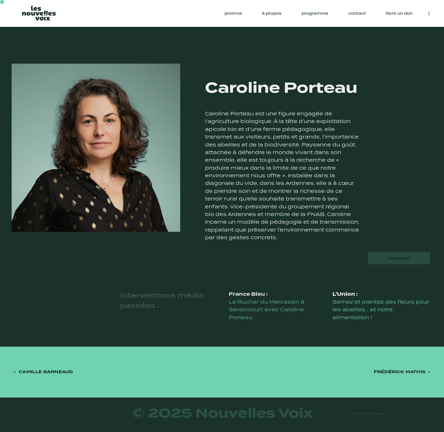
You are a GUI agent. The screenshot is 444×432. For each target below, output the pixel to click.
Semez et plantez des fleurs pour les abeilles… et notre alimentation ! (380, 310)
